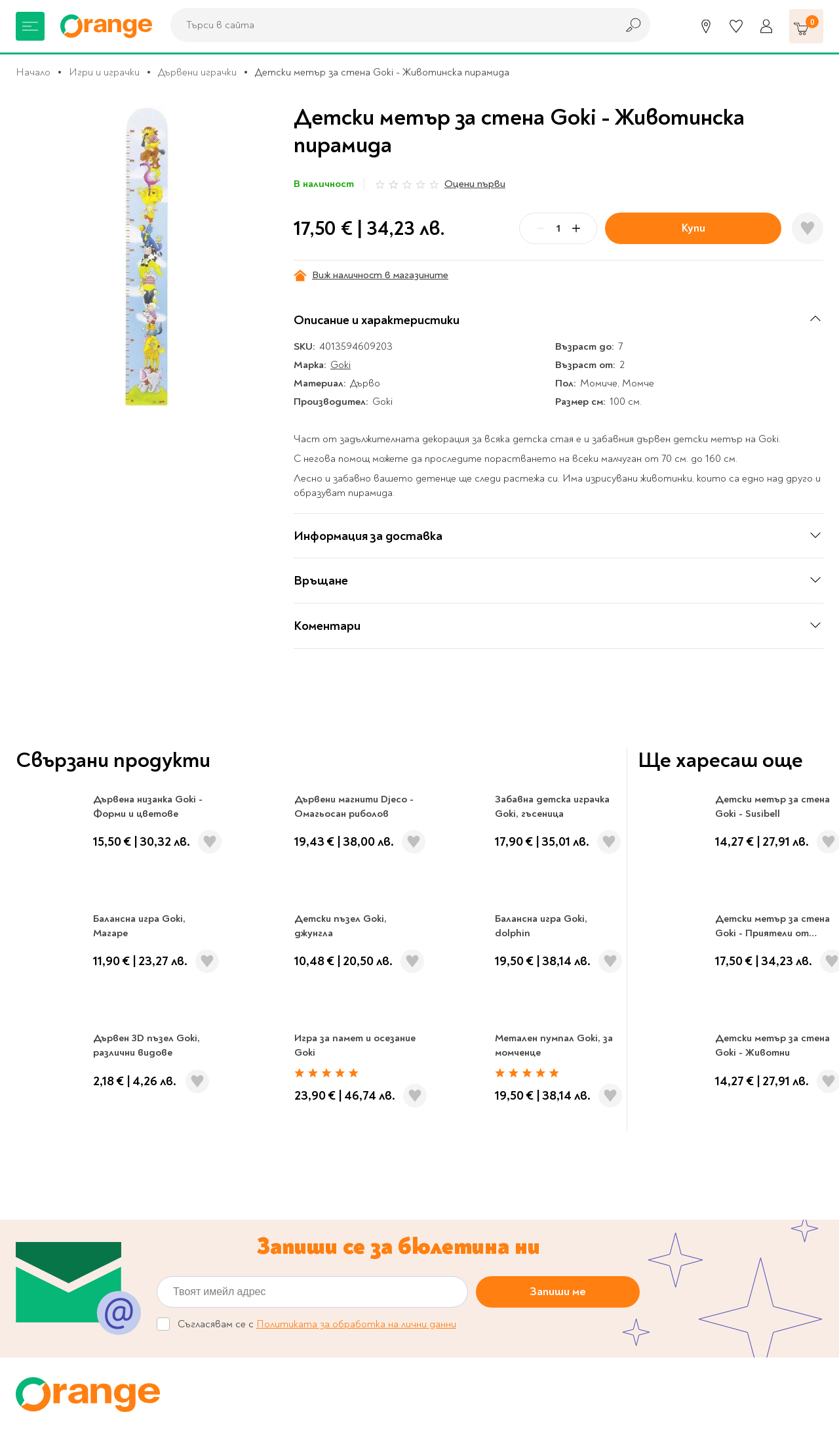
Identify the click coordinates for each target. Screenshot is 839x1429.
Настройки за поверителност (507, 1175)
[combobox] (390, 25)
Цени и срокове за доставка (501, 1216)
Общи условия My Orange (267, 1244)
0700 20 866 (113, 1062)
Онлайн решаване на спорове (503, 1154)
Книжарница (44, 1134)
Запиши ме (558, 907)
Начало (33, 72)
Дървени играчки (197, 72)
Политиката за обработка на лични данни (356, 940)
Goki (340, 364)
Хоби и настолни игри (66, 1216)
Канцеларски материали (72, 1175)
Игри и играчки (104, 72)
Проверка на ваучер (726, 1062)
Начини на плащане (479, 1257)
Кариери (521, 1062)
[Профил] (766, 26)
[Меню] (30, 26)
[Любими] (736, 26)
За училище (42, 1154)
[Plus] (576, 228)
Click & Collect (705, 1183)
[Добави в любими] (807, 228)
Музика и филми (52, 1195)
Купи (693, 228)
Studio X (367, 1404)
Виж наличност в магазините (371, 275)
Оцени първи (474, 183)
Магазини (317, 1062)
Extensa (529, 1404)
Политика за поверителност (504, 1195)
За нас (221, 1134)
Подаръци (40, 1257)
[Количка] (806, 26)
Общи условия (240, 1224)
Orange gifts (236, 1175)
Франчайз (230, 1195)
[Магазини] (706, 26)
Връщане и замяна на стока (499, 1236)
